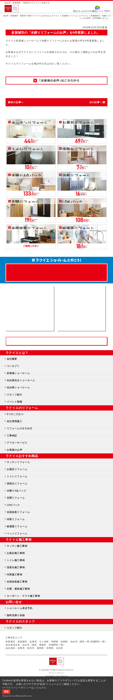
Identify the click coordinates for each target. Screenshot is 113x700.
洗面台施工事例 (16, 567)
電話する (76, 11)
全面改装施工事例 (17, 581)
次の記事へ (95, 102)
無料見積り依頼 (16, 615)
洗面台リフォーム (17, 483)
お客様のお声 (14, 449)
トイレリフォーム (17, 476)
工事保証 (12, 435)
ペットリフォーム (17, 533)
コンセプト (13, 366)
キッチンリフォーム (18, 462)
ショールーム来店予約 (19, 608)
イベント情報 (14, 401)
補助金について (97, 11)
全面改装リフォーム (18, 512)
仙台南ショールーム (18, 387)
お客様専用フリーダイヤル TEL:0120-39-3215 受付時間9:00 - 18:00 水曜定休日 (56, 341)
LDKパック (13, 505)
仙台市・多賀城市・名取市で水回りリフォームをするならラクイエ (31, 16)
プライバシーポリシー (57, 673)
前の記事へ (17, 102)
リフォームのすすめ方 (19, 428)
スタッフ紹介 (14, 394)
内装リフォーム (16, 519)
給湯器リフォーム (17, 526)
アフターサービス (17, 442)
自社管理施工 (14, 421)
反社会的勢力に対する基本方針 (56, 676)
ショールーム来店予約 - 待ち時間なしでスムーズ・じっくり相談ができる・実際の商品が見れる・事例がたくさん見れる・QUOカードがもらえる (30, 308)
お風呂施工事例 (16, 553)
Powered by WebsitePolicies (17, 696)
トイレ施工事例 (16, 560)
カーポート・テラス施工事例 (23, 596)
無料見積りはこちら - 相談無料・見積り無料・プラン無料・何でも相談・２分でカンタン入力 (81, 308)
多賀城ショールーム (18, 373)
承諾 (6, 691)
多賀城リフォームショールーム (75, 16)
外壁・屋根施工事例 (18, 588)
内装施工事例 (14, 574)
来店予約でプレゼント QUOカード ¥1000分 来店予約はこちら (56, 270)
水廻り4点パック (16, 490)
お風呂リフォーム (17, 469)
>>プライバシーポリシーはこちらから (24, 687)
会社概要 (12, 358)
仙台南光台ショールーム (21, 380)
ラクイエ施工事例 (19, 539)
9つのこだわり (15, 414)
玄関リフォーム (16, 497)
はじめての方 (86, 11)
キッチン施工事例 (17, 546)
